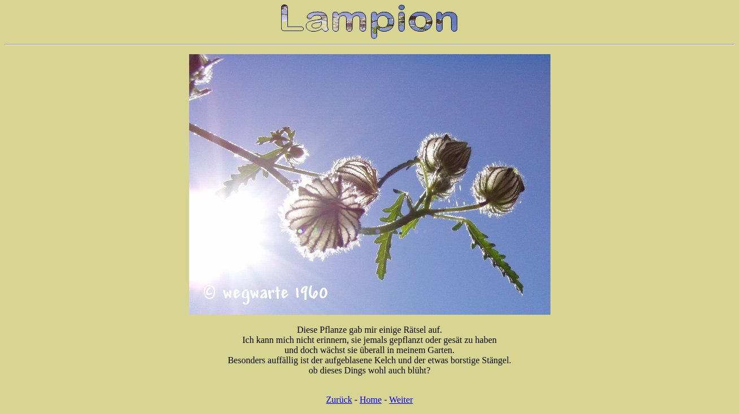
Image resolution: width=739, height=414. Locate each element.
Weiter (401, 399)
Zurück (339, 399)
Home (371, 399)
